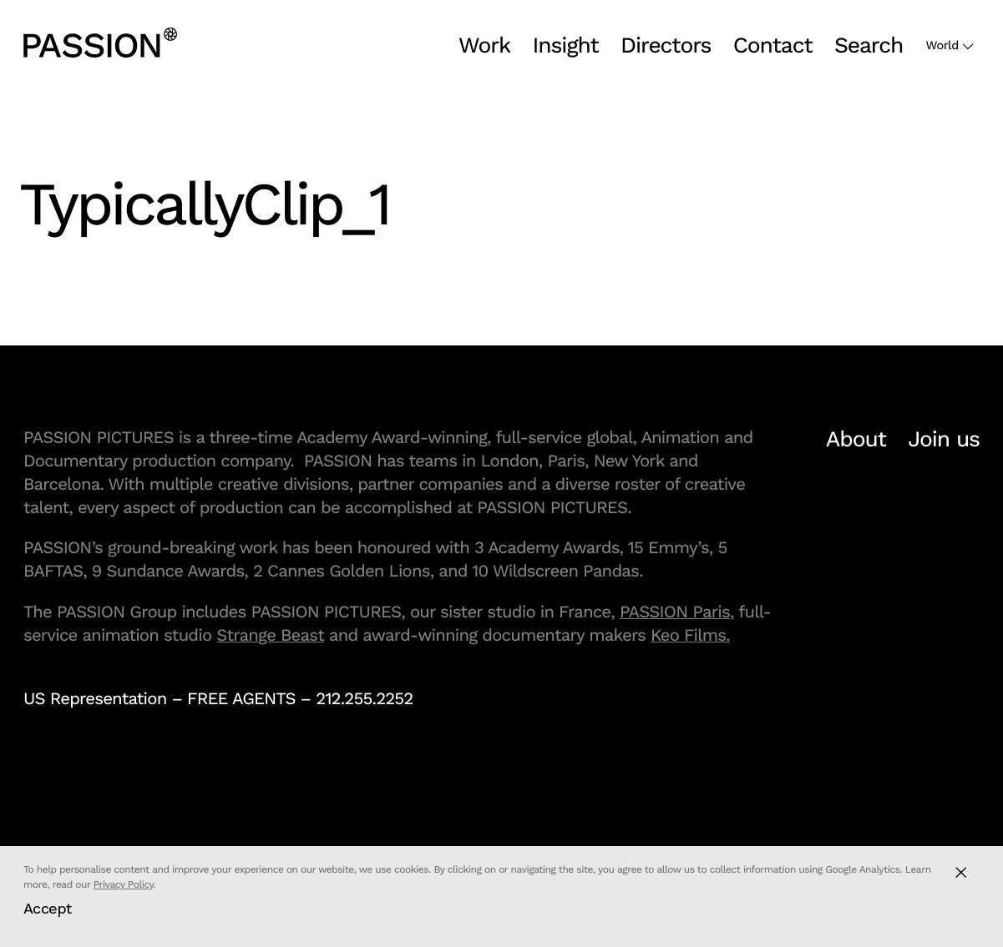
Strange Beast (270, 635)
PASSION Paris (675, 612)
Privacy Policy (124, 884)
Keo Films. (690, 635)
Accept (47, 908)
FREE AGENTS (241, 698)
